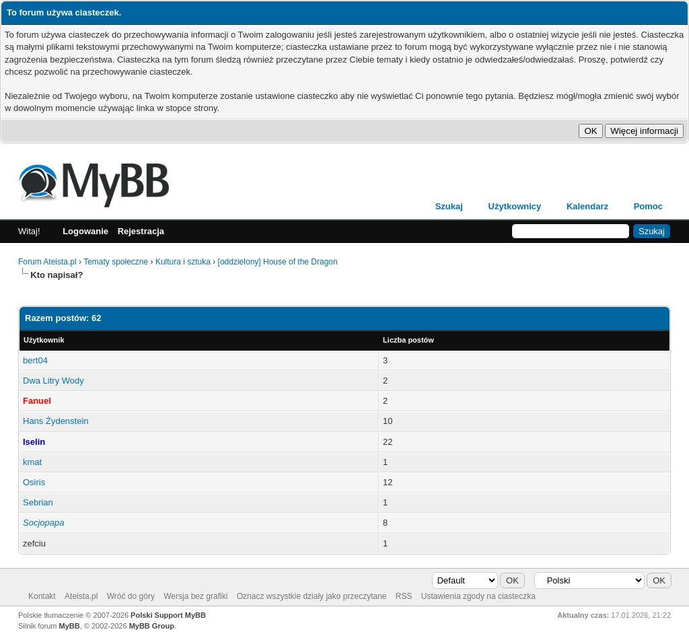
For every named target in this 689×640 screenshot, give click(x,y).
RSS (404, 596)
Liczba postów (408, 340)
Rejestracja (141, 231)
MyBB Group (151, 626)
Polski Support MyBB (168, 615)
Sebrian (38, 502)
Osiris (34, 482)
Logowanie (85, 231)
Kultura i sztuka (183, 261)
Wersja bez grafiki (195, 596)
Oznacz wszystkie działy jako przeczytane (312, 596)
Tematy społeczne (115, 261)
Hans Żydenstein (56, 421)
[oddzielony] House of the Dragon (278, 261)
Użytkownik (44, 340)
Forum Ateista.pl (47, 261)
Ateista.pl (81, 596)
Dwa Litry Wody (53, 381)
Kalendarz (587, 206)
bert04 (35, 360)
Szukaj (449, 206)
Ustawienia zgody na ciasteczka (478, 596)
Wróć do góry (131, 596)
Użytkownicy (515, 206)
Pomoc (648, 206)
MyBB (69, 626)
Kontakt (42, 596)
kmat (32, 462)
